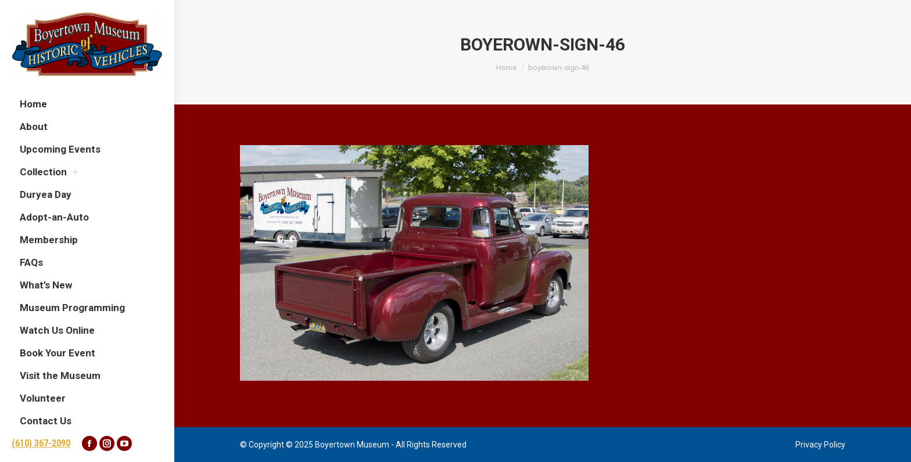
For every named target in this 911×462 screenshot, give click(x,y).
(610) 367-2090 (41, 443)
